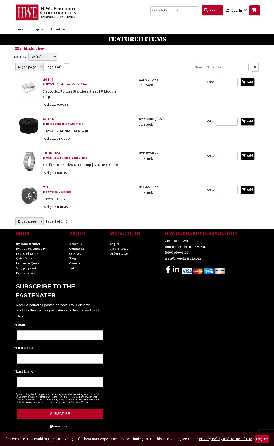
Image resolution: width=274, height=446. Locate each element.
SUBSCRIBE (60, 414)
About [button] (57, 29)
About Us (75, 244)
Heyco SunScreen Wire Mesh (64, 124)
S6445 (48, 79)
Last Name (24, 371)
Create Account (120, 248)
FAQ (72, 268)
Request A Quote (28, 263)
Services (75, 253)
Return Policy (25, 273)
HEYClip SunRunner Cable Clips (66, 84)
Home (19, 29)
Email (20, 325)
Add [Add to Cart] (247, 82)
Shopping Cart (26, 268)
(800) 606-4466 (176, 252)
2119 (47, 187)
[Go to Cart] (254, 10)
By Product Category (31, 248)
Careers (74, 263)
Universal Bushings (58, 192)
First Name (25, 348)
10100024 (51, 153)
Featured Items (27, 253)
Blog (72, 258)
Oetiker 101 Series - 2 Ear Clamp (66, 158)
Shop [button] (37, 29)
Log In (114, 244)
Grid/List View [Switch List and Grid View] (29, 49)
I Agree (262, 439)
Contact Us (76, 248)
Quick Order (24, 258)
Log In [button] (236, 10)
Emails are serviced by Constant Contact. (68, 402)
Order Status (119, 253)
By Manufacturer (28, 244)
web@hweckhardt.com (183, 258)
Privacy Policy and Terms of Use (225, 439)
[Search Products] (212, 10)
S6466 (48, 119)
